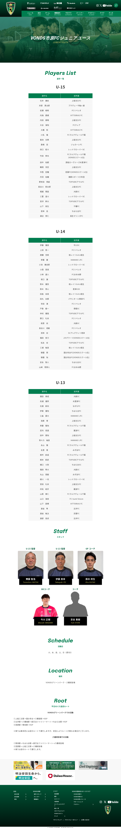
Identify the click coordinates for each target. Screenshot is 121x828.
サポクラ (68, 14)
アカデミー (91, 14)
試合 (39, 14)
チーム (47, 14)
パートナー (80, 14)
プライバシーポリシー (71, 820)
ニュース (30, 14)
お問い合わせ (85, 820)
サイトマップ (57, 820)
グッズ (111, 14)
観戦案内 (57, 14)
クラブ (102, 14)
